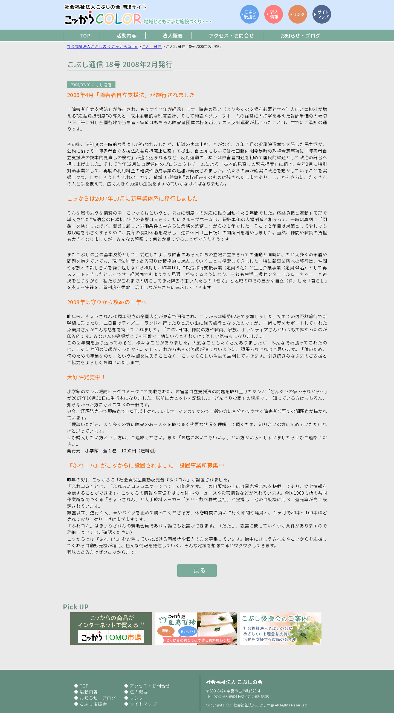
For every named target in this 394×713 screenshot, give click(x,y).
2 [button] (188, 649)
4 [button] (200, 649)
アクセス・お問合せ (150, 685)
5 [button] (206, 649)
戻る (200, 570)
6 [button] (212, 649)
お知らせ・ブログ (98, 697)
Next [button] (328, 628)
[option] (112, 628)
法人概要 (139, 691)
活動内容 (89, 691)
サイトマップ (143, 703)
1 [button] (182, 649)
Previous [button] (66, 628)
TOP (84, 685)
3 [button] (194, 649)
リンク (136, 697)
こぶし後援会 (93, 703)
